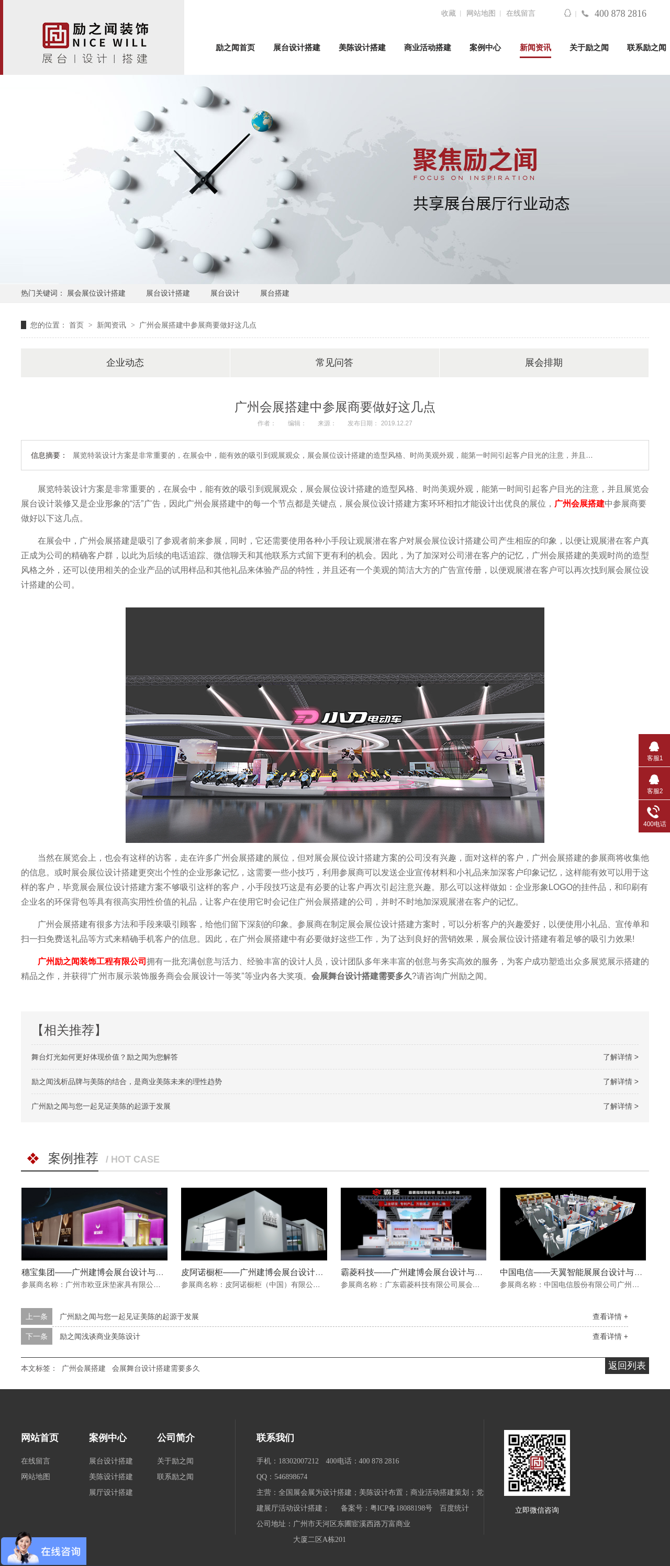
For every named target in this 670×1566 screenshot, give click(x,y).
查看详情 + (610, 1316)
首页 (77, 325)
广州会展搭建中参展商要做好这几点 (197, 325)
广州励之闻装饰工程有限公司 (92, 961)
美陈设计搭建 (362, 47)
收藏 (448, 13)
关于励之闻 (589, 47)
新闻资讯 (535, 47)
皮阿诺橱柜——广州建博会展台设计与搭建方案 (269, 1272)
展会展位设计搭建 (96, 293)
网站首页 (40, 1438)
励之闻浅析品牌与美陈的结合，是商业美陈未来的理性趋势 (126, 1081)
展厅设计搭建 (111, 1492)
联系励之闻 (646, 47)
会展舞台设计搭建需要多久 (156, 1368)
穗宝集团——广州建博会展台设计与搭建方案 (105, 1272)
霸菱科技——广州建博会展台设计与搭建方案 (424, 1272)
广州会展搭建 (579, 503)
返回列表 (627, 1365)
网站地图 (481, 13)
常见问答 (334, 362)
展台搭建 (274, 293)
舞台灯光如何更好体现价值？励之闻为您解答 (104, 1057)
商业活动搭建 (427, 47)
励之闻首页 (235, 47)
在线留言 (520, 13)
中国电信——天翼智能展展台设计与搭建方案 (583, 1272)
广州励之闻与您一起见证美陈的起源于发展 (101, 1106)
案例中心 (485, 47)
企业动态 (125, 362)
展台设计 (225, 293)
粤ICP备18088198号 (401, 1508)
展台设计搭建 (296, 47)
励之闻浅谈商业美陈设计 (100, 1336)
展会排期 (544, 362)
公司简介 (176, 1438)
